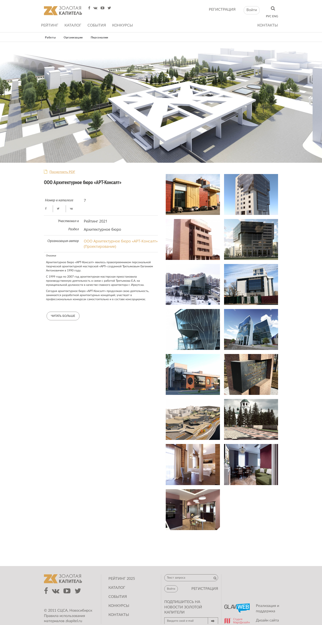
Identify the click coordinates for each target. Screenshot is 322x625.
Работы (50, 37)
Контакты (267, 25)
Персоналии (99, 37)
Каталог (72, 25)
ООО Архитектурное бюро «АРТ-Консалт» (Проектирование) (121, 244)
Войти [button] (251, 10)
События (96, 25)
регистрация (222, 10)
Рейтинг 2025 (121, 579)
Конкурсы (122, 25)
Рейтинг (49, 25)
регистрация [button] (204, 589)
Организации (73, 37)
